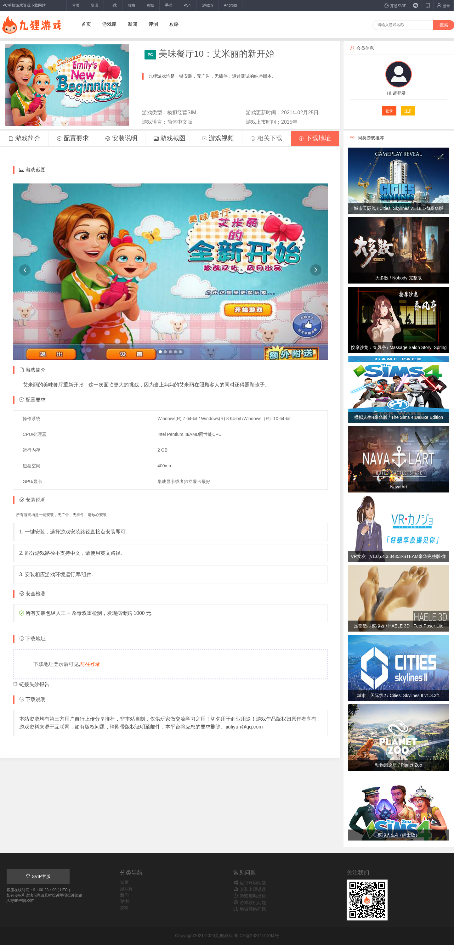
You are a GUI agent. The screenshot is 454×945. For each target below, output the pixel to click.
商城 (150, 5)
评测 (153, 24)
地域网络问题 (249, 909)
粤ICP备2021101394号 (256, 935)
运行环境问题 (249, 882)
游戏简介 (25, 138)
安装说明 (121, 138)
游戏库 (109, 24)
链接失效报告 (31, 684)
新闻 (132, 24)
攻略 (131, 5)
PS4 (187, 5)
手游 (169, 5)
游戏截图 (170, 138)
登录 (443, 5)
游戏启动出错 (249, 895)
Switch (207, 5)
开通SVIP (395, 5)
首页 (76, 5)
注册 (408, 111)
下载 (113, 5)
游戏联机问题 (249, 902)
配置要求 (73, 138)
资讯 (94, 5)
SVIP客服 (38, 876)
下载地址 (315, 138)
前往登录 (90, 664)
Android (230, 5)
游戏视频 (218, 138)
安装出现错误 (249, 889)
